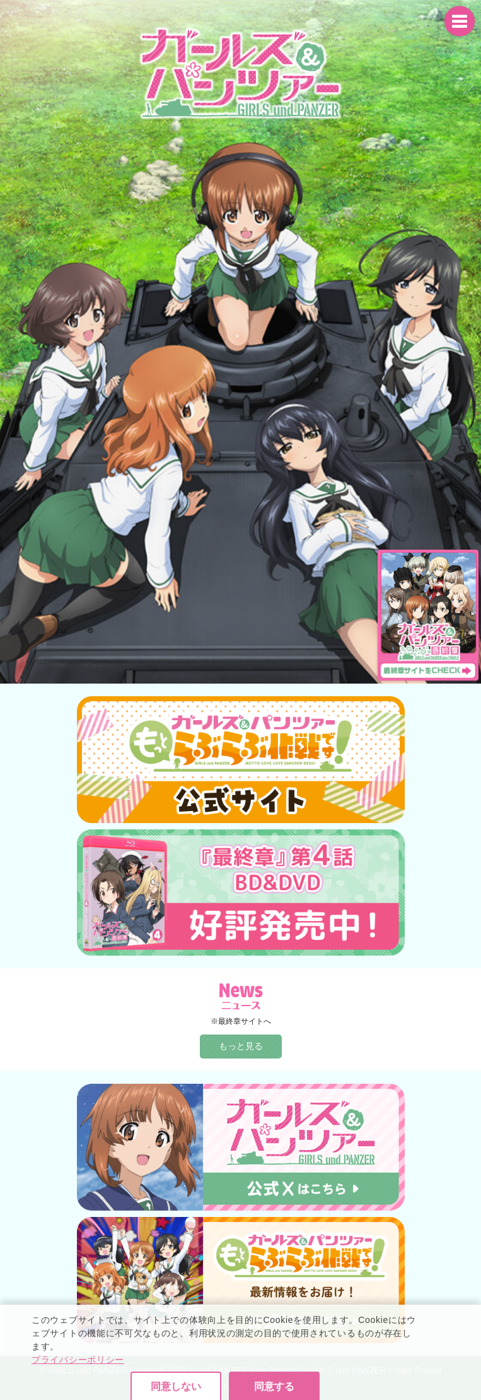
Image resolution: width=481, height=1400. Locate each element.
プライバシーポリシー (78, 1389)
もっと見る (241, 1046)
